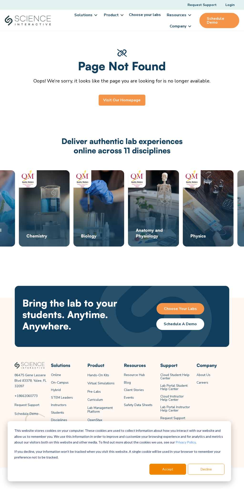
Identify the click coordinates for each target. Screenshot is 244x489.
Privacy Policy (186, 442)
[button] (85, 15)
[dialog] (119, 451)
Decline (206, 469)
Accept (167, 469)
